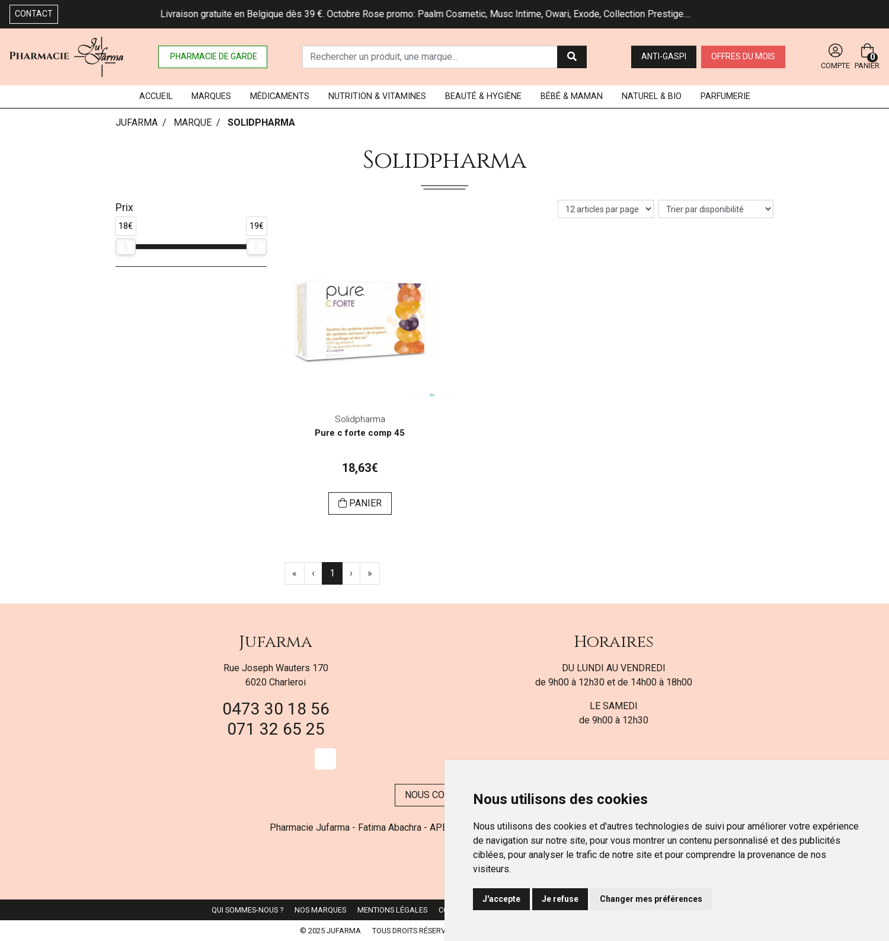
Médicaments (279, 96)
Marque (193, 122)
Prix (124, 207)
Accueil (155, 96)
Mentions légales (392, 909)
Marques (211, 96)
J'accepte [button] (501, 899)
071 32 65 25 (276, 729)
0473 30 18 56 (276, 709)
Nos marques (320, 909)
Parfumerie (725, 96)
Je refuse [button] (560, 899)
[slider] (126, 246)
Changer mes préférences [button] (651, 899)
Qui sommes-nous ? (247, 909)
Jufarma (275, 642)
